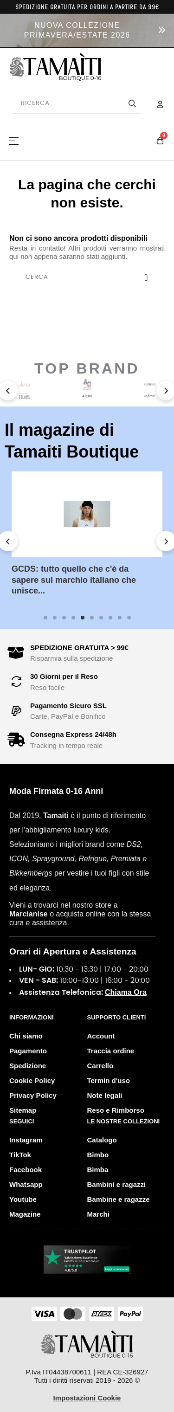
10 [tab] (129, 617)
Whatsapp (26, 1184)
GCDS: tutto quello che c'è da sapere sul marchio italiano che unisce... (74, 579)
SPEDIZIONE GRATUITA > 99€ (79, 647)
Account (101, 1036)
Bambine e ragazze (118, 1199)
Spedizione (27, 1066)
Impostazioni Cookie (87, 1398)
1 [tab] (45, 617)
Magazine (25, 1214)
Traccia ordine (111, 1051)
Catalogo (102, 1140)
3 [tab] (64, 617)
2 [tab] (54, 617)
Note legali (104, 1095)
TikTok (20, 1155)
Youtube (23, 1199)
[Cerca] (90, 277)
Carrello (100, 1066)
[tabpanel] (87, 541)
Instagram (26, 1140)
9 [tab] (119, 617)
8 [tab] (110, 617)
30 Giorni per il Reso (64, 676)
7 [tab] (101, 617)
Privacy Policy (33, 1095)
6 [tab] (92, 617)
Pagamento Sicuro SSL (68, 705)
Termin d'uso (108, 1080)
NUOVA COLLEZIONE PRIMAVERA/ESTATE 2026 (77, 30)
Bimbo (98, 1155)
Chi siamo (26, 1036)
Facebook (25, 1169)
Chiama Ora (126, 992)
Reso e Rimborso (115, 1110)
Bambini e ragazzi (116, 1184)
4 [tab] (73, 617)
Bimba (98, 1169)
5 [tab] (82, 617)
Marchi (98, 1214)
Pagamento (28, 1051)
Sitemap (22, 1110)
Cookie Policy (32, 1080)
